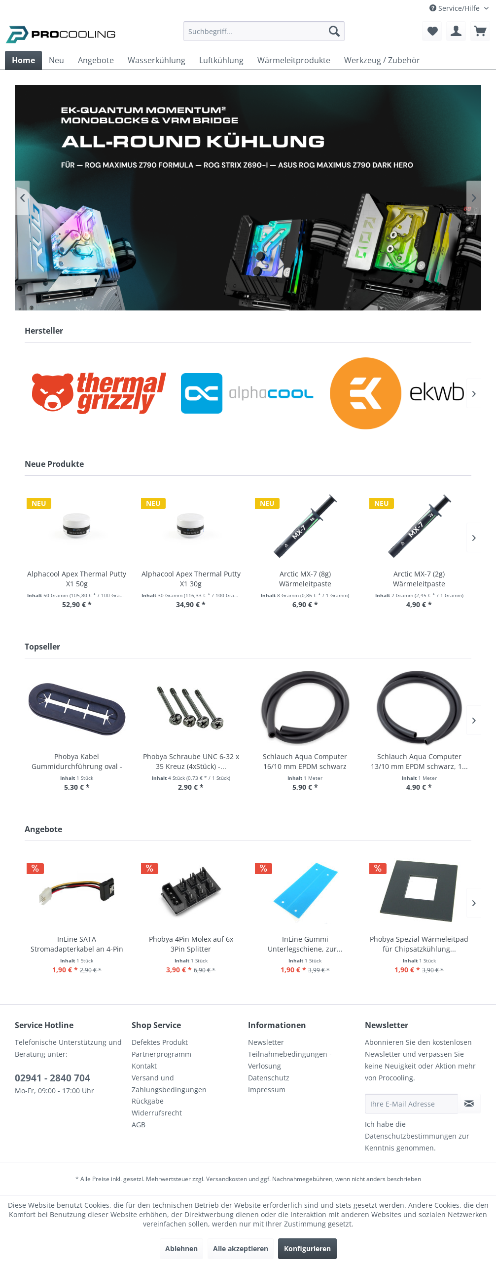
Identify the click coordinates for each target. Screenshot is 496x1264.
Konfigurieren (307, 1248)
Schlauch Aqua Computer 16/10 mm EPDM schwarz (305, 761)
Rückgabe (148, 1101)
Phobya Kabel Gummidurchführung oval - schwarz (77, 761)
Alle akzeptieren (240, 1248)
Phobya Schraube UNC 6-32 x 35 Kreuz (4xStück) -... (191, 761)
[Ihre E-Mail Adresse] (411, 1103)
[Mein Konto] (456, 31)
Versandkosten (226, 1179)
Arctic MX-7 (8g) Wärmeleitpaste (305, 578)
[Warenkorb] (480, 31)
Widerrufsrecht (157, 1112)
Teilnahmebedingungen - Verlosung (290, 1060)
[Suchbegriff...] (264, 31)
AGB (138, 1124)
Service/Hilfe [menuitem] (455, 8)
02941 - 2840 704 (52, 1078)
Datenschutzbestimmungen (411, 1136)
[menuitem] (264, 35)
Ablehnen (181, 1248)
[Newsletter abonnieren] (469, 1103)
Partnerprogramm (161, 1054)
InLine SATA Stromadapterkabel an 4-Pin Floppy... (77, 944)
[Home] (23, 60)
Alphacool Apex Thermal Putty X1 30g (191, 578)
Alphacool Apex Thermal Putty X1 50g (76, 578)
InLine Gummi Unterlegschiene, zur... (305, 944)
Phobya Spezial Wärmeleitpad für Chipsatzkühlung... (419, 944)
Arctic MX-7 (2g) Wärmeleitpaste (419, 578)
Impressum (266, 1089)
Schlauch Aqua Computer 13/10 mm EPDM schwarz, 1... (419, 761)
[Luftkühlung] (221, 60)
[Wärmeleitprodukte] (293, 60)
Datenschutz (268, 1077)
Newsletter (266, 1042)
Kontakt (144, 1066)
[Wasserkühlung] (156, 60)
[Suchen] (334, 31)
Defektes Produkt (160, 1042)
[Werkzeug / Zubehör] (382, 60)
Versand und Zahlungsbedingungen (169, 1083)
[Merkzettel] (432, 31)
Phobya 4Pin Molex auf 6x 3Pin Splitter (191, 944)
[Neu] (56, 60)
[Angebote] (96, 60)
